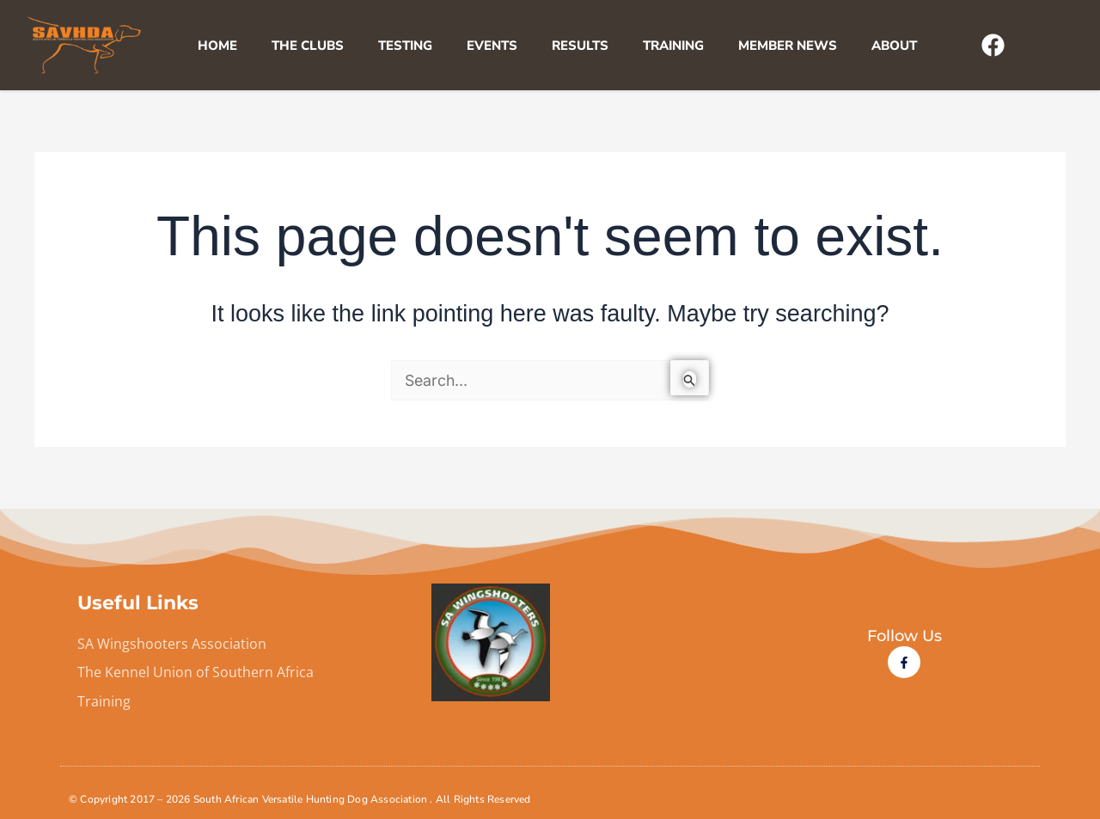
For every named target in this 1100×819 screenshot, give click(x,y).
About (894, 45)
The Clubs (308, 45)
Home (217, 45)
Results (580, 45)
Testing (405, 45)
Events (492, 45)
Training (673, 45)
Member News (787, 45)
